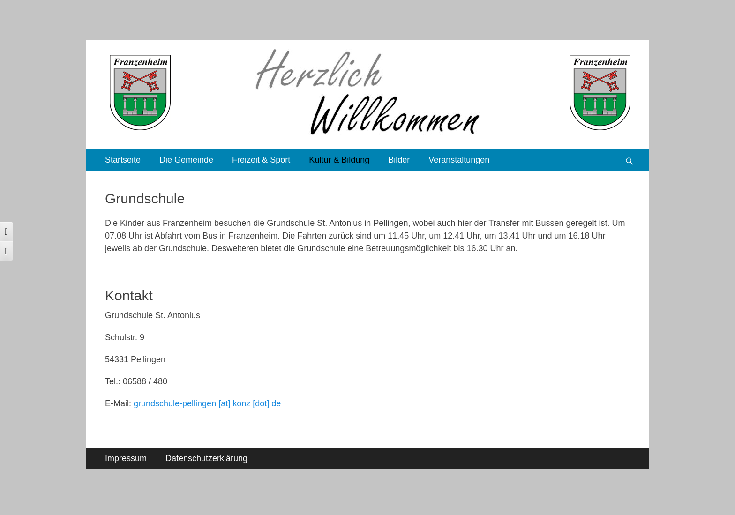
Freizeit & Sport (261, 159)
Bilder (399, 159)
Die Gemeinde (186, 159)
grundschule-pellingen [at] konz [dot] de (207, 403)
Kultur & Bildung (339, 159)
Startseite (123, 159)
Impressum (126, 458)
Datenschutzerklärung (206, 458)
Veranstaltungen (458, 159)
